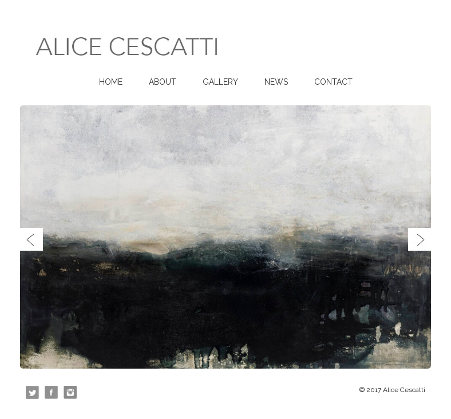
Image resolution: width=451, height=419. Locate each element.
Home (110, 81)
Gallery (220, 81)
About (162, 81)
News (276, 81)
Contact (333, 81)
